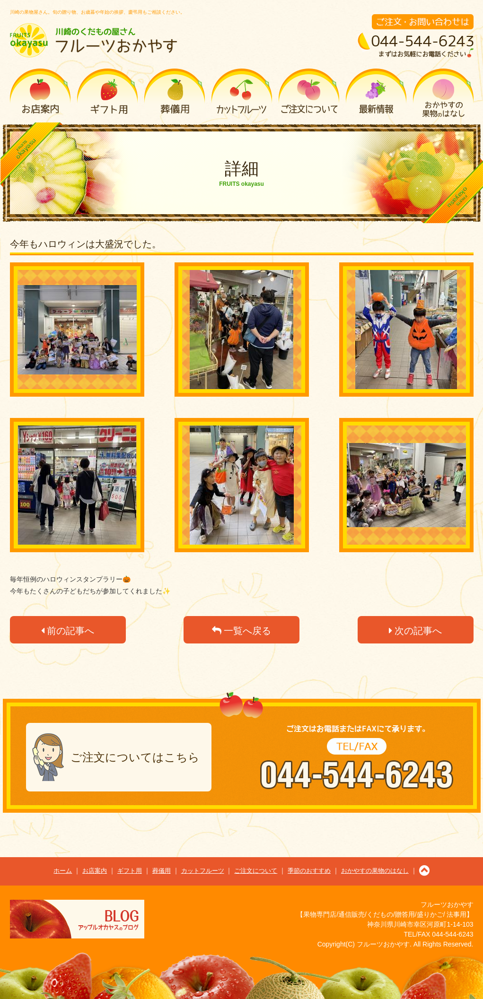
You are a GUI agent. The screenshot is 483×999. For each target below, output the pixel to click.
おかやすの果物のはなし (443, 93)
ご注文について (309, 93)
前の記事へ (68, 630)
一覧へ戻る (242, 630)
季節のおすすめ (376, 93)
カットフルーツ (241, 93)
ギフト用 (107, 93)
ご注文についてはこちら (135, 757)
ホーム (62, 870)
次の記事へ (415, 630)
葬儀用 (174, 93)
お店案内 (40, 93)
